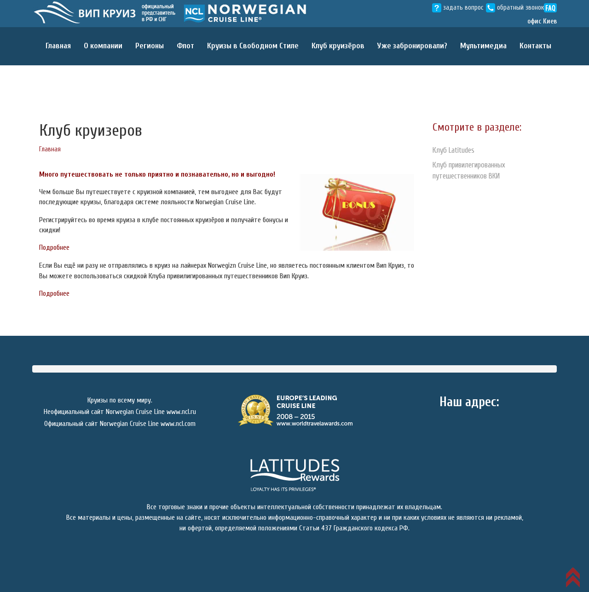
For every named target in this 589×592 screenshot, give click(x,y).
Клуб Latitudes (456, 150)
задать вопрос (458, 7)
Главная (58, 45)
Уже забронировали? (412, 45)
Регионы (149, 45)
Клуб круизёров (338, 45)
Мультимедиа (483, 45)
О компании (103, 45)
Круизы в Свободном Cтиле (253, 45)
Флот (185, 45)
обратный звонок (515, 7)
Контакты (535, 45)
